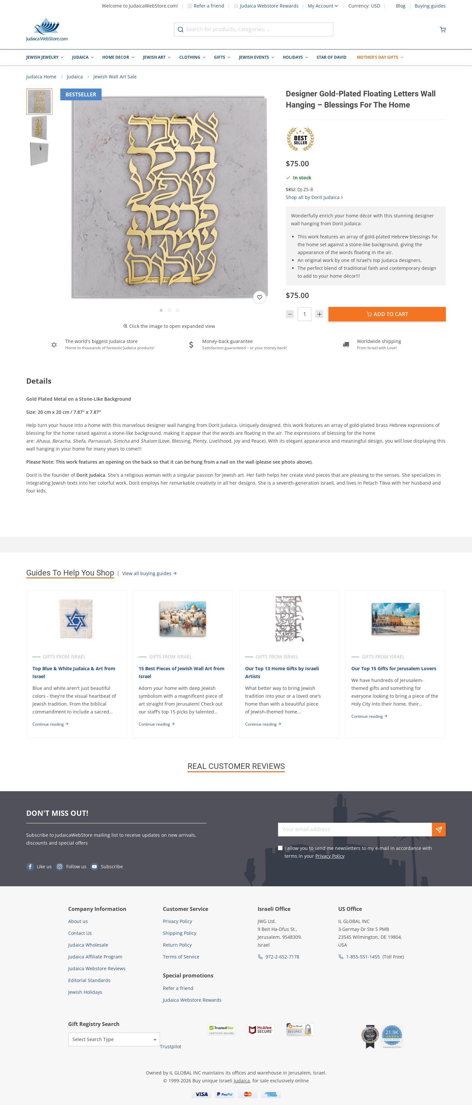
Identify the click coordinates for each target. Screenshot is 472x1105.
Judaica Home (41, 77)
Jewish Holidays (85, 992)
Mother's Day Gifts (377, 57)
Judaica (80, 57)
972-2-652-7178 (282, 957)
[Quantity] (304, 315)
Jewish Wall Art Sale (115, 77)
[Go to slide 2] (169, 311)
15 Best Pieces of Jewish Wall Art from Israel (182, 673)
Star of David (331, 57)
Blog (400, 6)
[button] (169, 198)
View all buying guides (149, 574)
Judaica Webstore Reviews (97, 968)
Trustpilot (170, 1046)
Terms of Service (181, 957)
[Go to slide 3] (177, 311)
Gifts (219, 57)
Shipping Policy (179, 933)
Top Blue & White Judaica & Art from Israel (73, 673)
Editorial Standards (89, 980)
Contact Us (80, 933)
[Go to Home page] (47, 29)
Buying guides (430, 6)
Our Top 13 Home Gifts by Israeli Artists (283, 673)
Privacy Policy (329, 856)
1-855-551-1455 (363, 957)
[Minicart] (443, 29)
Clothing (189, 57)
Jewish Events (254, 57)
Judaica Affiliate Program (95, 957)
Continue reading (50, 725)
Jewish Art (154, 57)
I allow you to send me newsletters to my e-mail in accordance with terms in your (358, 852)
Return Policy (177, 945)
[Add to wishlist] (259, 298)
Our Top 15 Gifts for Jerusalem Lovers (395, 669)
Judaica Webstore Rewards (266, 6)
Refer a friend (205, 6)
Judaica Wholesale (88, 945)
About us (78, 921)
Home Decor (115, 57)
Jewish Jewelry (42, 57)
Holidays (293, 57)
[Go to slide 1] (161, 311)
